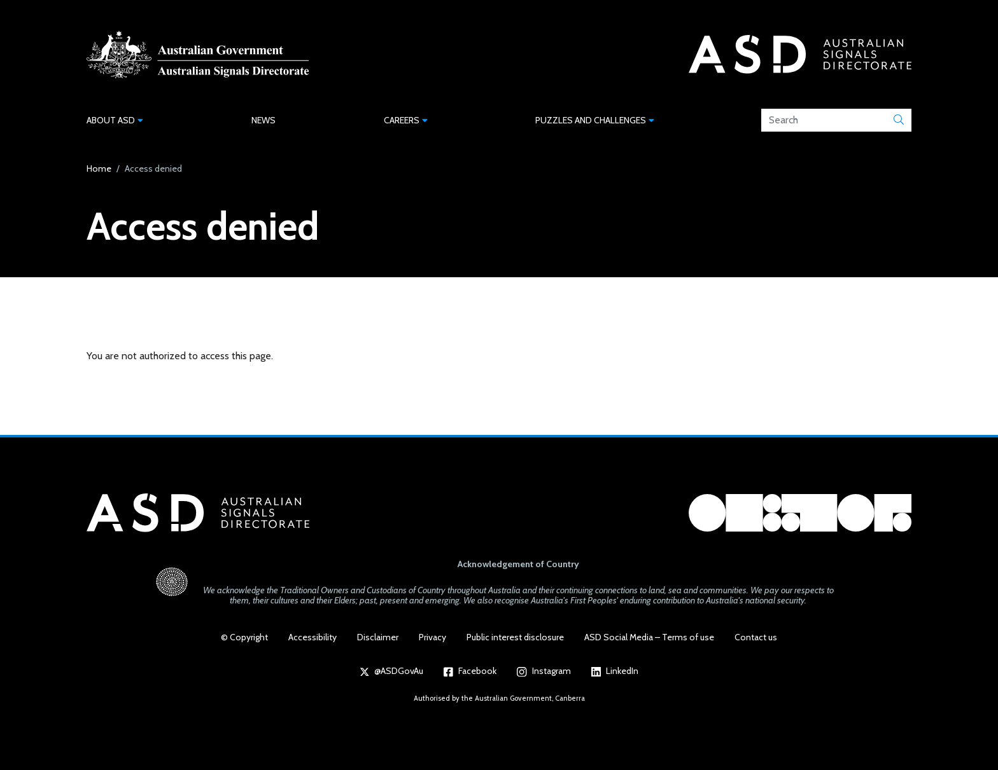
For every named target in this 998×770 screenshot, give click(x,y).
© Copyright (244, 637)
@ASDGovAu (391, 671)
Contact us (755, 637)
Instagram (543, 671)
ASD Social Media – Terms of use (649, 637)
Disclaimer (377, 637)
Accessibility (312, 637)
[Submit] (898, 120)
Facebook (470, 671)
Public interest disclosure (515, 637)
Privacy (432, 637)
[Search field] (823, 120)
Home (99, 168)
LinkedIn (614, 671)
